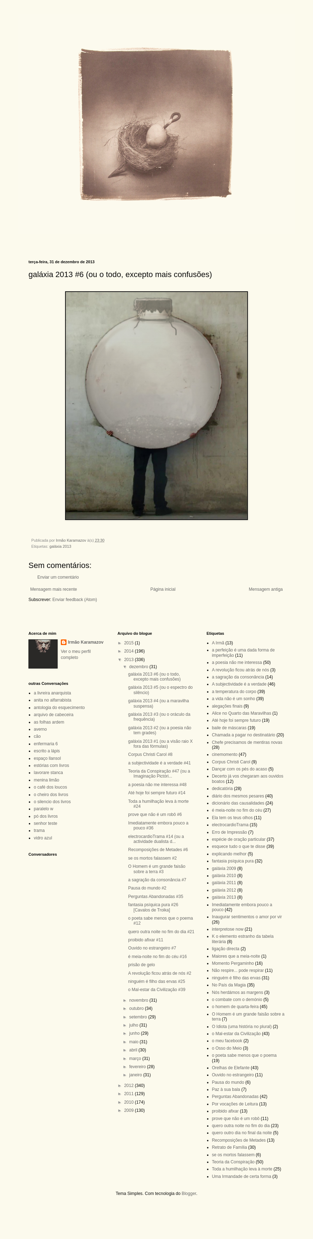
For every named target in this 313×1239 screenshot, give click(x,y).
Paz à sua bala (226, 1089)
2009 (129, 1110)
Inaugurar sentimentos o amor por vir (247, 916)
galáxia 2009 (224, 868)
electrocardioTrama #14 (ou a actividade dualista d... (156, 839)
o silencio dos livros (52, 801)
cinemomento (225, 754)
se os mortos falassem (233, 1154)
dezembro (139, 666)
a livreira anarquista (52, 693)
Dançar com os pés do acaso (239, 769)
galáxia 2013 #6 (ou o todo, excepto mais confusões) (154, 677)
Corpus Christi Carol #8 (150, 754)
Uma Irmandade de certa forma (241, 1176)
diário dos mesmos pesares (238, 796)
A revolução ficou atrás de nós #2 (159, 973)
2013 (129, 659)
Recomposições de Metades (239, 1140)
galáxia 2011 (224, 882)
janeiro (136, 1074)
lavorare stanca (48, 772)
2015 (129, 642)
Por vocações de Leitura (235, 1104)
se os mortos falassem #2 (152, 858)
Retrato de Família (229, 1147)
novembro (139, 1000)
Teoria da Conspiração (233, 1161)
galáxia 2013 (60, 546)
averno (40, 729)
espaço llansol (47, 758)
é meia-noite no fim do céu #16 (157, 956)
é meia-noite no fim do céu (237, 810)
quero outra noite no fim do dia (241, 1125)
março (135, 1058)
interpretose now (228, 929)
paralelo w (43, 808)
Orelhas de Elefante (231, 1067)
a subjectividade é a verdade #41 (159, 763)
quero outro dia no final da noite (242, 1132)
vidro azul (43, 837)
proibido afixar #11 (145, 939)
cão (37, 736)
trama (39, 830)
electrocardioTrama (230, 824)
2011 (129, 1093)
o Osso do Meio (227, 1048)
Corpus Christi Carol (231, 761)
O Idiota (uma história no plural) (242, 1026)
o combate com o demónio (237, 999)
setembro (138, 1017)
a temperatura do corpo (234, 691)
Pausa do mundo (228, 1082)
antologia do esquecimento (59, 707)
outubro (137, 1008)
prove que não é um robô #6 (155, 814)
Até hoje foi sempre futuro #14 (156, 792)
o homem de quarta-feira (235, 1006)
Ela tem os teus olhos (232, 817)
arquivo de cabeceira (53, 714)
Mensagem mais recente (53, 589)
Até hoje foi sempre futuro (236, 720)
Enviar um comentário (58, 577)
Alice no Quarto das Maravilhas (241, 713)
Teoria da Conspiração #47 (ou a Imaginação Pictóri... (159, 774)
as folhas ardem (49, 722)
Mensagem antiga (266, 589)
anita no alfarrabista (52, 700)
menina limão (46, 780)
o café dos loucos (50, 787)
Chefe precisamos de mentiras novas (247, 742)
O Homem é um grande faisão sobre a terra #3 (156, 869)
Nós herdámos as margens (237, 992)
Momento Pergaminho (233, 963)
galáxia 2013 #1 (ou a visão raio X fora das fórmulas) (160, 744)
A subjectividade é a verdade (239, 684)
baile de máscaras (229, 727)
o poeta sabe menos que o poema (244, 1055)
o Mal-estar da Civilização (236, 1033)
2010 (129, 1102)
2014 (129, 651)
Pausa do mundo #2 (147, 888)
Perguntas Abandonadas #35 (155, 896)
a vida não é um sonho (233, 698)
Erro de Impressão (229, 832)
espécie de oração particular (239, 839)
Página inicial (163, 589)
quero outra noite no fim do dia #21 (161, 931)
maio (134, 1041)
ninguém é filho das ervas (236, 977)
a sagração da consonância (238, 677)
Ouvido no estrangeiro (233, 1074)
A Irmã (218, 642)
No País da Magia (229, 985)
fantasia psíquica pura (233, 861)
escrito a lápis (47, 750)
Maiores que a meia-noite (236, 956)
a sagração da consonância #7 (157, 879)
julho (134, 1025)
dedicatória (222, 788)
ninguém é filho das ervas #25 (156, 981)
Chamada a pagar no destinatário (243, 734)
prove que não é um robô (236, 1118)
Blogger (189, 1193)
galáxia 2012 (224, 890)
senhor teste (45, 823)
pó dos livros (46, 816)
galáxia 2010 (224, 875)
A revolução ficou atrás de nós (240, 669)
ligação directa (225, 948)
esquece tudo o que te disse (238, 846)
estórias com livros (51, 765)
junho (135, 1033)
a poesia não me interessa (237, 662)
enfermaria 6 (46, 743)
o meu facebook (227, 1040)
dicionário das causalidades (238, 803)
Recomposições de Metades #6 (158, 849)
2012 (129, 1085)
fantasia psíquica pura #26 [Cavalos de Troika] (153, 907)
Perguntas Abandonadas (235, 1096)
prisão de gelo (141, 964)
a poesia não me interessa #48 (157, 784)
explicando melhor (229, 853)
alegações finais (227, 706)
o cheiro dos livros (51, 794)
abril (133, 1050)
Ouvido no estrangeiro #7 (152, 948)
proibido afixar (225, 1111)
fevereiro (138, 1066)
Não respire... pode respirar (238, 970)
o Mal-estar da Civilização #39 (156, 989)
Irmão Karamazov (86, 642)
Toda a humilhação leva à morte (242, 1169)
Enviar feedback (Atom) (74, 599)
